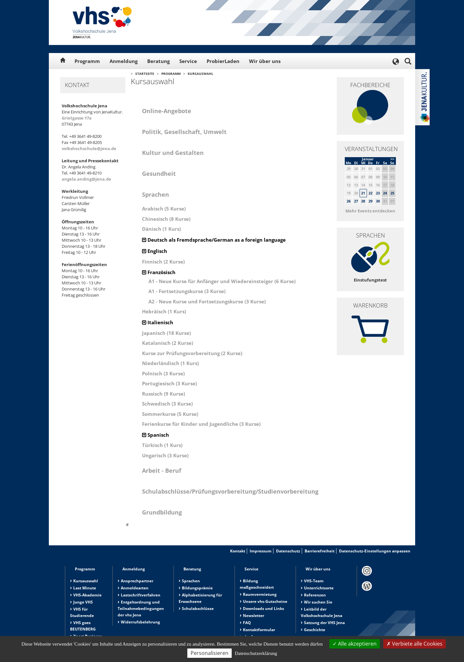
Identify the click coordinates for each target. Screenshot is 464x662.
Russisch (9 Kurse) (163, 393)
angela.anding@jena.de (86, 179)
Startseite (144, 73)
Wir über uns (265, 61)
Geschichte (314, 629)
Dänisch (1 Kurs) (161, 229)
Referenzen (315, 595)
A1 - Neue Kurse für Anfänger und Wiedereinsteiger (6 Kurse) (222, 281)
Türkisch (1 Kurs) (162, 445)
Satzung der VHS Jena (324, 622)
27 (356, 201)
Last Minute (84, 588)
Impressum (261, 551)
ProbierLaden (223, 61)
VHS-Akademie (87, 595)
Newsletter (253, 615)
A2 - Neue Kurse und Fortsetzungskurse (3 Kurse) (207, 301)
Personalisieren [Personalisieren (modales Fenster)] (209, 653)
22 (370, 193)
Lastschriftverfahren (140, 595)
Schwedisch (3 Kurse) (167, 403)
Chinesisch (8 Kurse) (166, 219)
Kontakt (237, 551)
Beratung (158, 61)
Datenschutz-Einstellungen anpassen (374, 551)
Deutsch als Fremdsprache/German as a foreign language (214, 240)
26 (349, 201)
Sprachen (191, 581)
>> (392, 159)
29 (370, 201)
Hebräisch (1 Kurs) (164, 311)
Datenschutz (288, 551)
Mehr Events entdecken (370, 211)
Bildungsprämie (197, 588)
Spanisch (155, 435)
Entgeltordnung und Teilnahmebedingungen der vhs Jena (141, 608)
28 (363, 201)
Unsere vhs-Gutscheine (265, 601)
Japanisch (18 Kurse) (166, 333)
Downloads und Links (263, 608)
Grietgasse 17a (77, 118)
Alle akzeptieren (355, 643)
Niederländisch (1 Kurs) (170, 363)
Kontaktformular (259, 629)
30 (378, 201)
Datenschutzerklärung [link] (256, 653)
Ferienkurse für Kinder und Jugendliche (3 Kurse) (201, 424)
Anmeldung (124, 61)
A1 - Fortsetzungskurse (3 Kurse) (187, 291)
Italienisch (157, 322)
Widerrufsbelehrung (140, 622)
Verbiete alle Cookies (414, 643)
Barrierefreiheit (320, 551)
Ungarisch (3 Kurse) (165, 455)
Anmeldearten (134, 588)
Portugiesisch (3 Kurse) (169, 383)
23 (378, 193)
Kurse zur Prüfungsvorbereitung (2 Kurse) (192, 353)
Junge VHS (83, 602)
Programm (87, 61)
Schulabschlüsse (198, 608)
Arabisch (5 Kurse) (164, 208)
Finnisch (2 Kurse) (163, 261)
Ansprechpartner (137, 581)
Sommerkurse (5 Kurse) (170, 414)
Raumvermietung (260, 594)
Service (188, 61)
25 (392, 193)
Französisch (158, 272)
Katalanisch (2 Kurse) (167, 343)
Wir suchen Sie (318, 602)
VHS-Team (314, 581)
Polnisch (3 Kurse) (163, 373)
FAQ (247, 622)
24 (385, 193)
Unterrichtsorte (319, 588)
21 (363, 193)
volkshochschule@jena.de (89, 148)
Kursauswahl (200, 73)
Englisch (154, 251)
